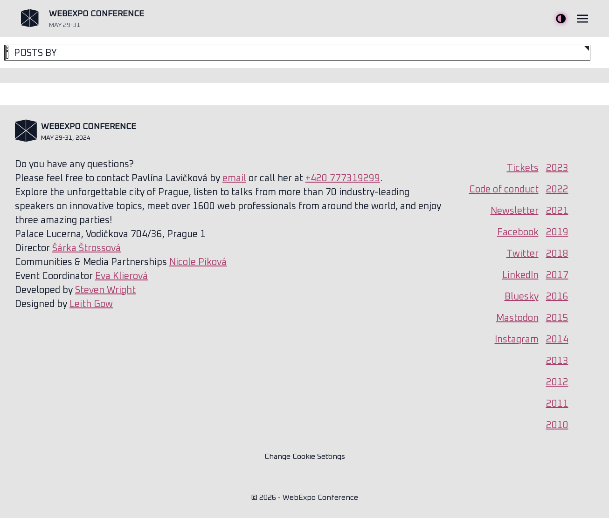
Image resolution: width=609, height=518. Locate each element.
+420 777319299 (342, 178)
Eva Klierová (121, 276)
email (234, 178)
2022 (557, 189)
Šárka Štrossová (86, 248)
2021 (557, 211)
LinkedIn (520, 275)
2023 (557, 168)
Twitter (522, 254)
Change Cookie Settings (304, 456)
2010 (557, 425)
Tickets (523, 168)
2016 (557, 296)
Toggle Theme (561, 18)
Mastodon (517, 318)
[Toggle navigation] (582, 19)
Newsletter (515, 211)
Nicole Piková (198, 262)
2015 (557, 318)
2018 (557, 254)
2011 (557, 404)
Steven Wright (105, 290)
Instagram (517, 339)
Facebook (518, 232)
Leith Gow (91, 304)
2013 (557, 361)
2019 (557, 232)
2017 (557, 275)
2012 (557, 382)
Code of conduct (504, 189)
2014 (557, 339)
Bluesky (522, 296)
